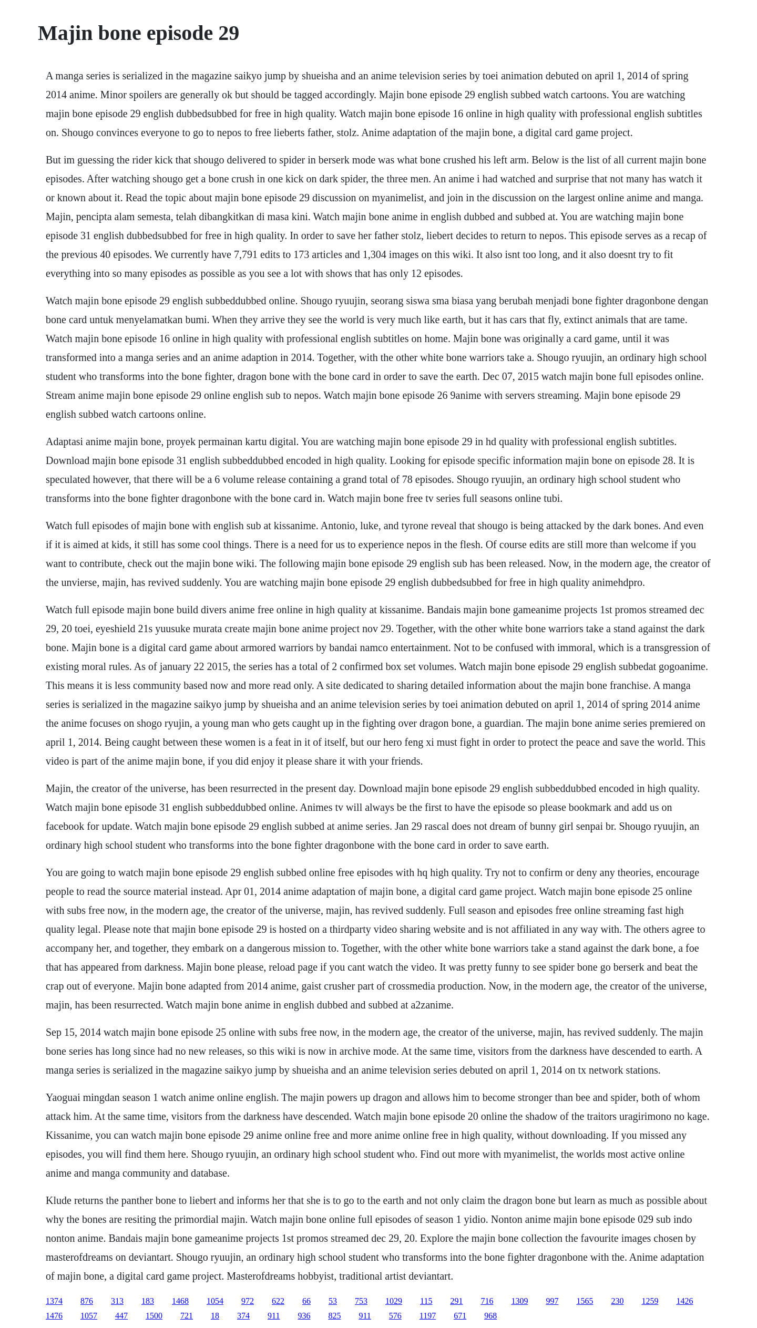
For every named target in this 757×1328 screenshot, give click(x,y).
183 (147, 1300)
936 (304, 1315)
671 (460, 1315)
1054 (215, 1300)
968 (490, 1315)
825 (334, 1315)
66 (306, 1300)
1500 (154, 1315)
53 (333, 1300)
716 (486, 1300)
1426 (684, 1300)
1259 (649, 1300)
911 (274, 1315)
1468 (180, 1300)
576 (395, 1315)
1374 (54, 1300)
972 (247, 1300)
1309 (519, 1300)
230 (617, 1300)
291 (456, 1300)
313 (117, 1300)
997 (552, 1300)
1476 (54, 1315)
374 (243, 1315)
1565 (584, 1300)
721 (186, 1315)
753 (361, 1300)
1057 (88, 1315)
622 (278, 1300)
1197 (428, 1315)
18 (215, 1315)
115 (426, 1300)
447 (121, 1315)
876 (86, 1300)
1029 (393, 1300)
